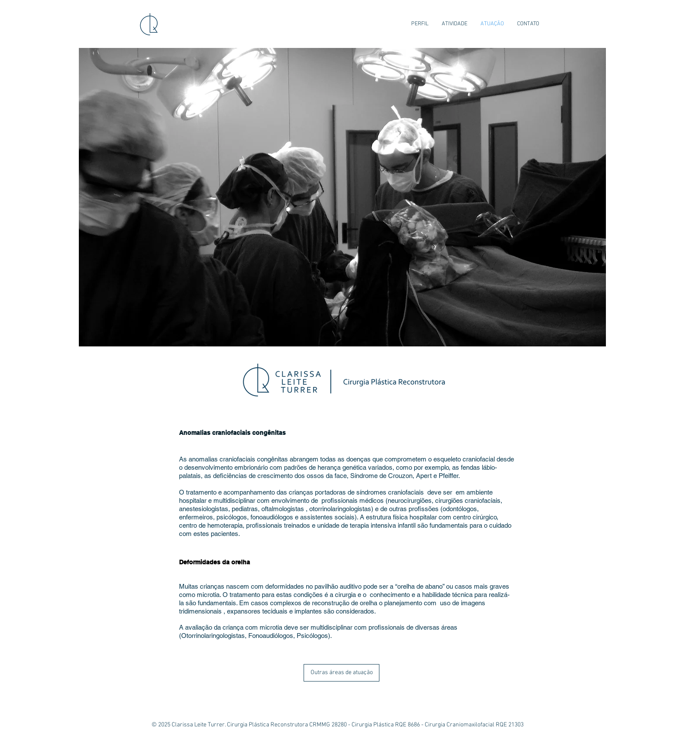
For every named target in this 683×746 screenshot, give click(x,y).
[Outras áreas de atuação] (341, 673)
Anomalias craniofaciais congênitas (232, 432)
